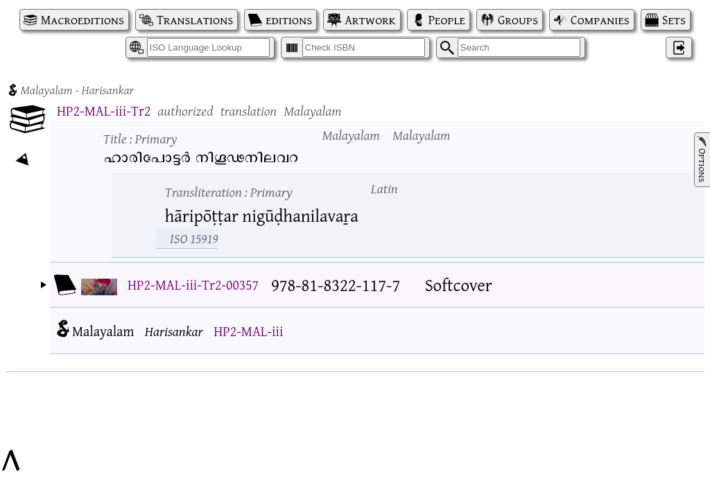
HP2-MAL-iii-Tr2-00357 (193, 284)
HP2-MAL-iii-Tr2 (103, 110)
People (446, 19)
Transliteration (229, 192)
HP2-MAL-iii (248, 331)
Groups (518, 19)
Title (140, 138)
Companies (600, 19)
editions (289, 19)
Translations (195, 19)
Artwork (370, 19)
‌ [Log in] (679, 47)
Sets (674, 19)
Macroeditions (82, 19)
